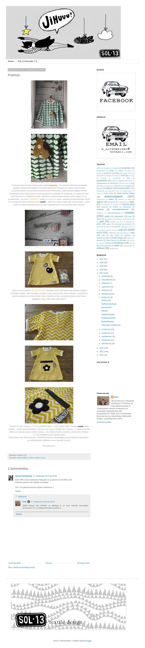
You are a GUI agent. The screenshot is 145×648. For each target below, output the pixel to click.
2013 (102, 273)
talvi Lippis (114, 235)
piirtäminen (118, 219)
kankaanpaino (102, 183)
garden (99, 173)
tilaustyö (100, 240)
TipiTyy (132, 240)
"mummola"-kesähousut (110, 325)
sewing (101, 230)
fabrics (129, 170)
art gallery (106, 168)
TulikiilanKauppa (107, 314)
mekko (31, 458)
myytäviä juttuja (128, 204)
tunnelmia (118, 243)
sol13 (99, 232)
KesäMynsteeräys (108, 318)
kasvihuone (114, 183)
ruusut (132, 226)
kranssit (99, 188)
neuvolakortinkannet (120, 209)
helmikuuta (106, 340)
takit (132, 233)
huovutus (131, 175)
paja (130, 216)
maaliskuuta (107, 336)
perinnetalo (108, 219)
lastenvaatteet (23, 458)
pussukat (117, 224)
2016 (102, 263)
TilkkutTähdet (111, 240)
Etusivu (11, 61)
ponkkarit (113, 222)
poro (121, 222)
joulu (128, 178)
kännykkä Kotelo (113, 191)
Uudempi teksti (15, 563)
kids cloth (125, 183)
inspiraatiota (117, 178)
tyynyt (99, 245)
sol (115, 230)
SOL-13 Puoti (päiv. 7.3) (27, 61)
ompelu (37, 458)
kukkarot (109, 188)
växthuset (113, 248)
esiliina (120, 170)
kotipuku (129, 186)
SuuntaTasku (106, 307)
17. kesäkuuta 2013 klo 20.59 (45, 476)
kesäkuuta (106, 297)
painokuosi (119, 216)
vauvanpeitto (128, 245)
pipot (101, 221)
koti (122, 186)
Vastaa (18, 491)
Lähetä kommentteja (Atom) (24, 567)
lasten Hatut (108, 193)
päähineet (100, 226)
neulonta (100, 209)
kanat (130, 181)
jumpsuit (122, 181)
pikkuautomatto (129, 219)
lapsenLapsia (127, 191)
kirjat (132, 183)
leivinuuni (121, 199)
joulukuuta (106, 276)
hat (131, 173)
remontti (115, 226)
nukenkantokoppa (113, 213)
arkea (98, 168)
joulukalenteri (102, 181)
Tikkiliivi (129, 238)
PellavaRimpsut (107, 322)
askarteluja (126, 168)
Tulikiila (108, 243)
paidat (107, 216)
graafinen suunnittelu (111, 173)
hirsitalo (108, 175)
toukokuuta (106, 329)
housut (116, 175)
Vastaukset (22, 496)
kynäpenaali (100, 191)
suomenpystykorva (122, 233)
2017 (102, 259)
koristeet (109, 186)
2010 (102, 355)
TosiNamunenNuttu (109, 304)
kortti (116, 186)
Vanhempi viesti (83, 563)
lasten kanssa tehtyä (125, 193)
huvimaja (103, 178)
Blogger (88, 641)
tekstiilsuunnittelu (103, 238)
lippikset (100, 202)
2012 (102, 348)
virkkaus (101, 248)
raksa (107, 226)
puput (108, 224)
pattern (99, 219)
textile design (117, 238)
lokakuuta (106, 283)
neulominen (127, 207)
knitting (101, 186)
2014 (102, 270)
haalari (125, 173)
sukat (111, 233)
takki (103, 235)
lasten (99, 193)
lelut (129, 199)
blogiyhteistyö (101, 170)
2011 (102, 351)
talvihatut (127, 235)
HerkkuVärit (106, 300)
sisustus (108, 230)
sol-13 (42, 458)
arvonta (115, 168)
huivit (123, 175)
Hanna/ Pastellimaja (23, 476)
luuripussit (111, 202)
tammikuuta (106, 344)
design (111, 170)
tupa (130, 243)
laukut (111, 199)
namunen (104, 207)
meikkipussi (122, 202)
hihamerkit (100, 175)
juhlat (114, 181)
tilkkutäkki (122, 240)
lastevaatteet (101, 199)
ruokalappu (124, 226)
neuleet (115, 207)
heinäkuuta (106, 294)
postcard (129, 222)
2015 (102, 266)
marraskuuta (107, 280)
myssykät (116, 204)
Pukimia (104, 311)
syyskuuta (106, 287)
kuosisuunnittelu (123, 188)
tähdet (116, 246)
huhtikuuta (106, 333)
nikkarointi (100, 213)
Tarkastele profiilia (104, 422)
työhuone (107, 245)
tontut (101, 243)
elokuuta (105, 290)
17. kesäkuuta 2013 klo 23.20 (43, 502)
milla (24, 502)
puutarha (128, 224)
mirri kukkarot (105, 204)
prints (99, 224)
